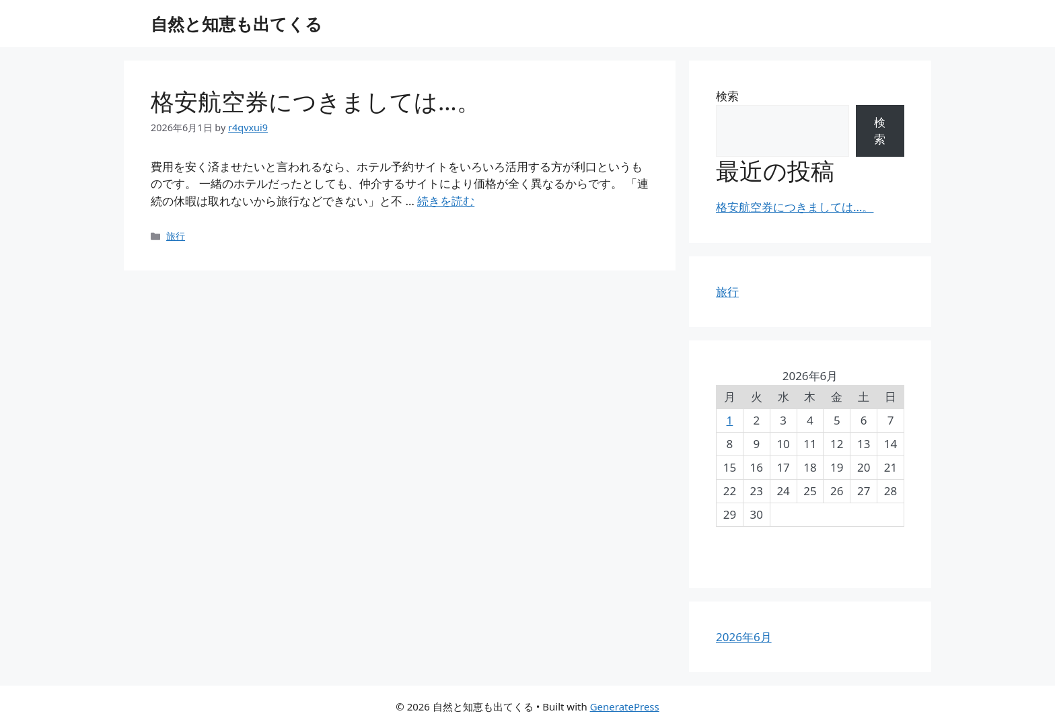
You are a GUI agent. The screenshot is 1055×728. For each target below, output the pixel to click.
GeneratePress (624, 706)
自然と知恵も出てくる (236, 23)
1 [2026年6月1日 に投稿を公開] (730, 420)
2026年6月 (744, 637)
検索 (727, 96)
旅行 (175, 235)
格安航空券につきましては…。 (315, 101)
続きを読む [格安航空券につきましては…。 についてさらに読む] (445, 201)
